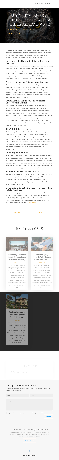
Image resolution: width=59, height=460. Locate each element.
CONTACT (47, 4)
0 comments (12, 36)
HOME (36, 4)
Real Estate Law (14, 33)
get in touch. (33, 203)
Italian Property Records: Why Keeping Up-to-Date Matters (42, 260)
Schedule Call (29, 440)
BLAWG (41, 4)
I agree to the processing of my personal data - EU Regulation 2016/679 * (25, 413)
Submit (48, 416)
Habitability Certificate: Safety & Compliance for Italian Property (17, 260)
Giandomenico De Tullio (25, 29)
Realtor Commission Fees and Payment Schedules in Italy (17, 318)
